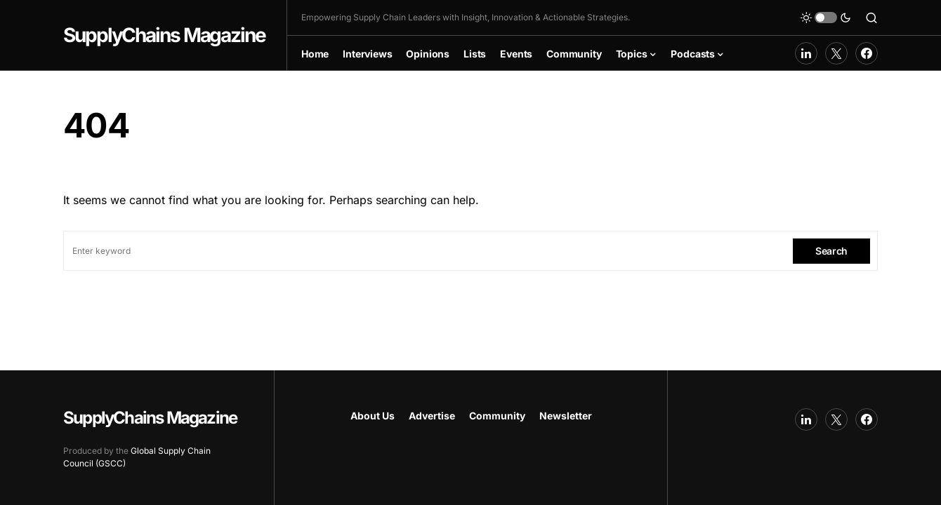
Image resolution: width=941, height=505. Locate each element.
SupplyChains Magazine (164, 35)
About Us (372, 416)
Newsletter (565, 416)
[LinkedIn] (806, 53)
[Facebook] (866, 53)
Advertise (432, 416)
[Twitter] (836, 53)
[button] (826, 17)
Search (831, 251)
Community (497, 416)
